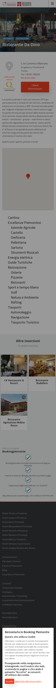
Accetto (9, 681)
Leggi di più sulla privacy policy (28, 681)
